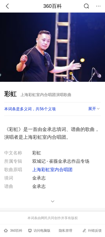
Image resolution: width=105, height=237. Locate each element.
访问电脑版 (39, 231)
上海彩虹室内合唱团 (52, 169)
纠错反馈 (92, 230)
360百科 (52, 6)
